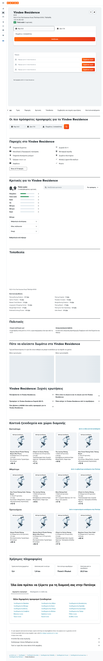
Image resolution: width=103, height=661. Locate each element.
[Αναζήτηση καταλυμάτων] (3, 13)
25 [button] (26, 64)
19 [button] (30, 60)
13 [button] (35, 55)
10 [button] (21, 55)
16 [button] (48, 55)
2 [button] (48, 46)
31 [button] (21, 69)
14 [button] (39, 55)
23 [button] (48, 60)
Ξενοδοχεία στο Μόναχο (21, 574)
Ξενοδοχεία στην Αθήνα (48, 572)
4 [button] (25, 51)
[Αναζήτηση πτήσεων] (3, 9)
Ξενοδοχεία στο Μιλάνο (48, 580)
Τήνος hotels (17, 585)
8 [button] (43, 51)
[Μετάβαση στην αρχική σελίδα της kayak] (13, 3)
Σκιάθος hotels (73, 585)
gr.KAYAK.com (12, 623)
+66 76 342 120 (19, 20)
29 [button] (44, 64)
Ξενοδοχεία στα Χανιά (47, 574)
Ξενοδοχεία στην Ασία (32, 623)
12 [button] (30, 55)
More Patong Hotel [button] (61, 460)
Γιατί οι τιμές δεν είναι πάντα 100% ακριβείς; (55, 614)
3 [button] (21, 51)
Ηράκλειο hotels (46, 582)
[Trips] (3, 35)
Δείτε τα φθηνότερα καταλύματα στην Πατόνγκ (85, 438)
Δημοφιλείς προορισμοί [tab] (19, 560)
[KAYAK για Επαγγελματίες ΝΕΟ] (3, 30)
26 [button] (30, 64)
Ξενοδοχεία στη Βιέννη (20, 577)
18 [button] (25, 60)
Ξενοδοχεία (22, 623)
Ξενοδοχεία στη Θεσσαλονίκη (78, 572)
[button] (3, 3)
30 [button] (48, 64)
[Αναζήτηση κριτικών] (65, 187)
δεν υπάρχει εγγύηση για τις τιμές (49, 601)
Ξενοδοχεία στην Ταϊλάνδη (47, 623)
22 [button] (44, 60)
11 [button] (25, 55)
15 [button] (44, 55)
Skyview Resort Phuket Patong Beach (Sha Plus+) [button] (19, 421)
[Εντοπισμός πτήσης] (3, 26)
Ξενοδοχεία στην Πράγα (76, 580)
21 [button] (39, 60)
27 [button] (35, 64)
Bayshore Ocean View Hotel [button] (86, 501)
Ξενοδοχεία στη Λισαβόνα (21, 580)
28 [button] (39, 64)
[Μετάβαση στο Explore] (3, 22)
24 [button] (21, 64)
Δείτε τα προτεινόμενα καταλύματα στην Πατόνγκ (84, 478)
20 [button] (35, 60)
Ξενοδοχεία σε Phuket (62, 623)
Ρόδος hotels (73, 582)
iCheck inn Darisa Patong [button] (40, 420)
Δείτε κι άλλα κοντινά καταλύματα (89, 397)
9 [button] (48, 51)
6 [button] (34, 51)
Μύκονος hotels (18, 582)
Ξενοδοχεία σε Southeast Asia (78, 623)
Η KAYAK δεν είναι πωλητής (55, 607)
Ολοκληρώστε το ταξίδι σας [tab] (38, 560)
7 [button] (39, 51)
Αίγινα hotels (45, 585)
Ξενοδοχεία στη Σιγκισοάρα (77, 577)
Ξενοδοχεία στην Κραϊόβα (76, 574)
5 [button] (30, 51)
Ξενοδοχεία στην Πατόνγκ (16, 625)
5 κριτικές (28, 22)
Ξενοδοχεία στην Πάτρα (48, 577)
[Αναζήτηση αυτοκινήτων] (3, 17)
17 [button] (21, 60)
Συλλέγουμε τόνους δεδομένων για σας (55, 611)
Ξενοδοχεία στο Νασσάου (21, 572)
